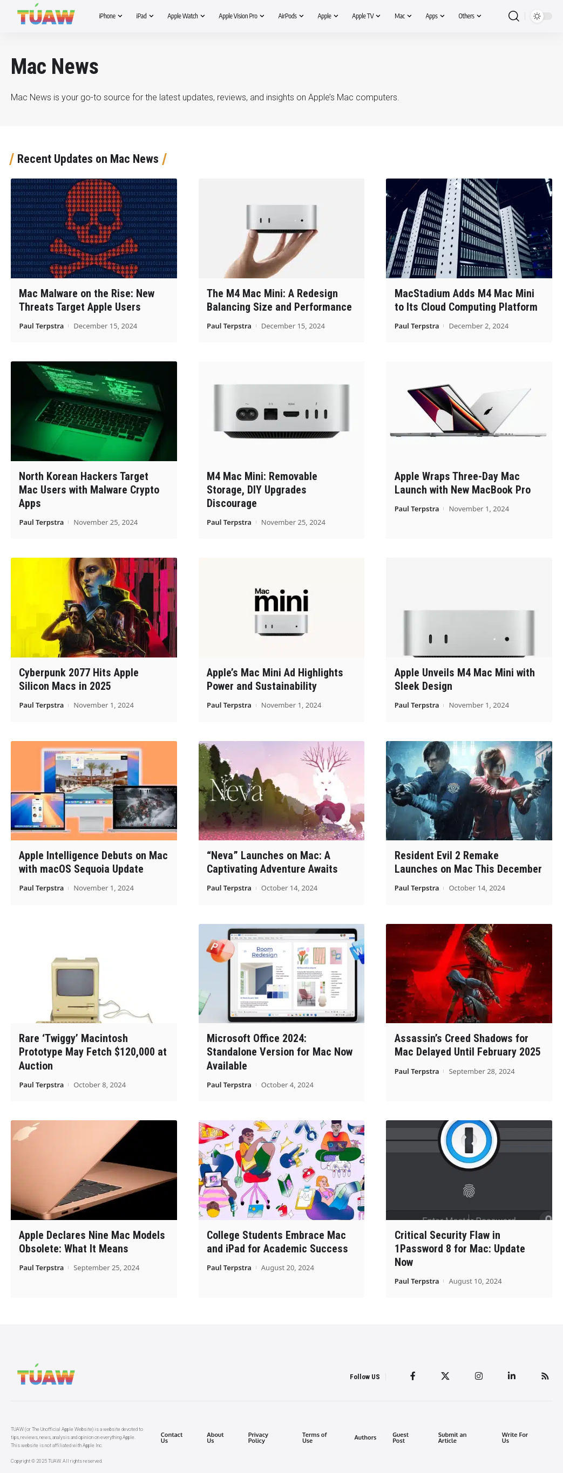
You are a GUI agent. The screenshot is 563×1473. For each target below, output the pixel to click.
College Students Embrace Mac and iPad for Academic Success (277, 1241)
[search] (513, 16)
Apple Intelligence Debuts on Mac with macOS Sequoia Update (93, 862)
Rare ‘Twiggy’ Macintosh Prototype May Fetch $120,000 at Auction (93, 1052)
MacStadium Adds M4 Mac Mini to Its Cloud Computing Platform (466, 300)
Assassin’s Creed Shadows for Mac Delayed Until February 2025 (468, 1045)
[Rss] (545, 1376)
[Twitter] (445, 1376)
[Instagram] (478, 1376)
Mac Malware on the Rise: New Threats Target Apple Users (86, 300)
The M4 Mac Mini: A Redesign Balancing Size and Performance (279, 300)
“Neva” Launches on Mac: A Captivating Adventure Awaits (272, 862)
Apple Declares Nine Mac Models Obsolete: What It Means (92, 1241)
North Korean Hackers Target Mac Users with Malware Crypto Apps (89, 490)
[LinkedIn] (511, 1376)
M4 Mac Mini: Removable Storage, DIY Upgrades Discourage (262, 490)
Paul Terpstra (41, 326)
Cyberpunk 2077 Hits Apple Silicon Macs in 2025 (79, 679)
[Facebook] (413, 1376)
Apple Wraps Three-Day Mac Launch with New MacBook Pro (463, 483)
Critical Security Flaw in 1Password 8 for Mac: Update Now (460, 1248)
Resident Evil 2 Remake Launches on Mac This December (468, 862)
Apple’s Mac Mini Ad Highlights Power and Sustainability (275, 679)
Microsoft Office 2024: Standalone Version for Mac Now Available (279, 1052)
